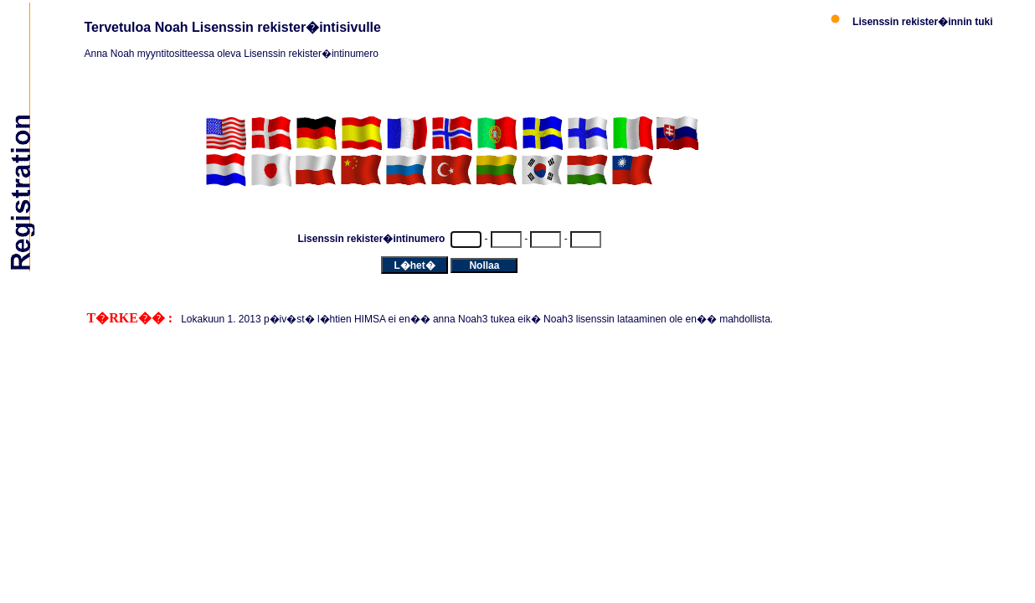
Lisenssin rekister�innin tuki (922, 22)
